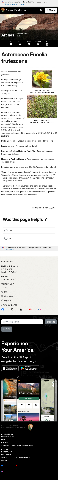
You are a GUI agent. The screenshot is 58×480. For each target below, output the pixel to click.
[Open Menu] (51, 10)
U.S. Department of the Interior (13, 428)
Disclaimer (6, 455)
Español (6, 300)
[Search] (22, 322)
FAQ (4, 292)
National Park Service (9, 425)
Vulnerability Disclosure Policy (15, 457)
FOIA (3, 440)
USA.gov (4, 460)
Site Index (7, 296)
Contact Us (7, 284)
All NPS (6, 329)
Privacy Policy (7, 437)
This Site (51, 321)
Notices (4, 442)
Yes (10, 230)
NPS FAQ (4, 449)
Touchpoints (9, 250)
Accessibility (7, 434)
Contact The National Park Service (17, 445)
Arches (7, 35)
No (10, 238)
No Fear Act (6, 452)
